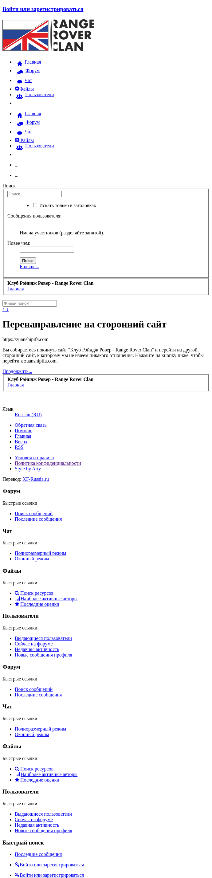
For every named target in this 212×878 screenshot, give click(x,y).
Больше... (29, 266)
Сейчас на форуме (34, 643)
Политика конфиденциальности (48, 463)
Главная (23, 436)
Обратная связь (31, 425)
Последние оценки (37, 604)
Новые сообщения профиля (43, 654)
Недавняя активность (37, 649)
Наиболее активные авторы (46, 598)
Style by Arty (28, 468)
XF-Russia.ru (35, 479)
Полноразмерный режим (40, 553)
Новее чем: (18, 243)
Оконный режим (32, 558)
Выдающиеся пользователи (43, 638)
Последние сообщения (38, 519)
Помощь (23, 430)
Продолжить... (17, 371)
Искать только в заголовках (64, 205)
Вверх (21, 441)
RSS (19, 447)
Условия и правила (34, 457)
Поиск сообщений (34, 513)
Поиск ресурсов (34, 593)
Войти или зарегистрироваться (42, 9)
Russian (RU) (28, 414)
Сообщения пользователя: (34, 215)
